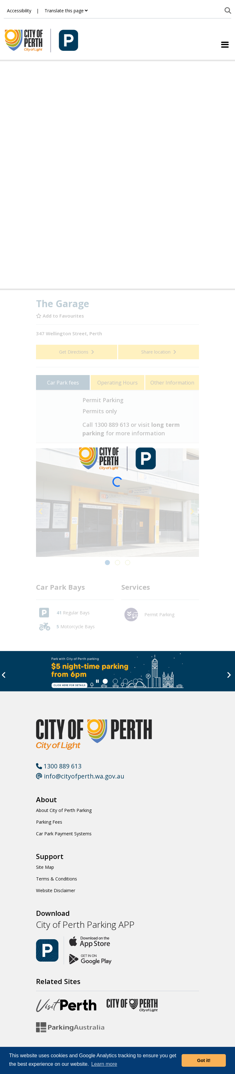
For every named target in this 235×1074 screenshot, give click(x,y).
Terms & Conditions (56, 879)
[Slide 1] (115, 681)
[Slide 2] (125, 681)
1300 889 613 (58, 766)
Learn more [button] (104, 1064)
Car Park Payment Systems (64, 834)
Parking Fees (49, 822)
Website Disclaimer (55, 890)
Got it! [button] (203, 1060)
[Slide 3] (135, 681)
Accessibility (19, 11)
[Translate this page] (66, 10)
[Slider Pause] (97, 681)
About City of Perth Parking (64, 810)
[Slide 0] (105, 681)
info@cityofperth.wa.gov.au (80, 776)
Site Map (45, 867)
